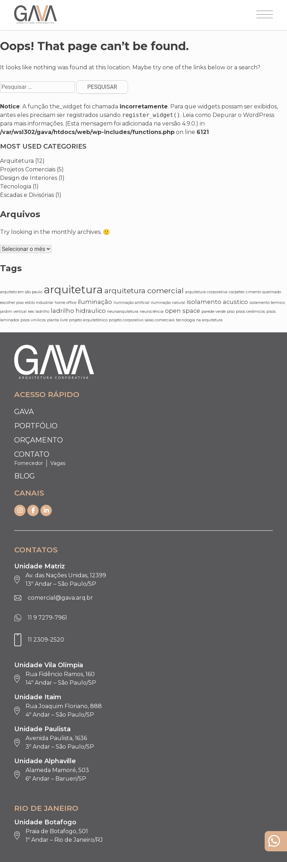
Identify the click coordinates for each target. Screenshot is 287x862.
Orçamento (38, 440)
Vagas (57, 463)
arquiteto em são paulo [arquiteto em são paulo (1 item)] (21, 292)
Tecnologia (15, 186)
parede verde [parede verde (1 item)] (214, 311)
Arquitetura (17, 160)
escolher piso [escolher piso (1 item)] (12, 302)
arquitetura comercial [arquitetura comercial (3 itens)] (144, 290)
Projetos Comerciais (27, 169)
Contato (31, 454)
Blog (24, 476)
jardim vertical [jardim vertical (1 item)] (13, 311)
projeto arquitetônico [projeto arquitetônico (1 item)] (88, 320)
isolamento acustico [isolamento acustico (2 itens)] (217, 301)
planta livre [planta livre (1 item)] (57, 320)
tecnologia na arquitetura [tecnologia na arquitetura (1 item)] (199, 320)
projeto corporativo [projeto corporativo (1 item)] (126, 320)
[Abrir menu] (264, 15)
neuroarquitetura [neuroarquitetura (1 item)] (122, 311)
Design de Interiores (28, 178)
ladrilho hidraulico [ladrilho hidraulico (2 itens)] (78, 310)
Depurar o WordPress (243, 115)
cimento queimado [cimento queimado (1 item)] (263, 292)
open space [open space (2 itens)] (182, 310)
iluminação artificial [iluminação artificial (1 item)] (131, 302)
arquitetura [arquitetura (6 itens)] (73, 289)
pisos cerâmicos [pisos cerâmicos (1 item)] (250, 311)
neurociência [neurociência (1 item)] (152, 311)
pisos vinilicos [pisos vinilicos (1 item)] (33, 320)
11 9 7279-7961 (47, 617)
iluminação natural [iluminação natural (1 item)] (168, 302)
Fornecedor (28, 463)
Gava (24, 411)
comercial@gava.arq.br (60, 597)
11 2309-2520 (46, 639)
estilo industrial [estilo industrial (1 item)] (39, 302)
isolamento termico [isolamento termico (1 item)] (267, 302)
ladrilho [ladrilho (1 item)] (42, 311)
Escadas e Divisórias (27, 195)
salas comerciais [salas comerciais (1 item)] (160, 320)
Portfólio (35, 426)
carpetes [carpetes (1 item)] (236, 292)
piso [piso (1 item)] (230, 311)
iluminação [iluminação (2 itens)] (95, 301)
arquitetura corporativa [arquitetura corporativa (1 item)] (206, 292)
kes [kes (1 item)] (31, 311)
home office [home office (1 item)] (65, 302)
